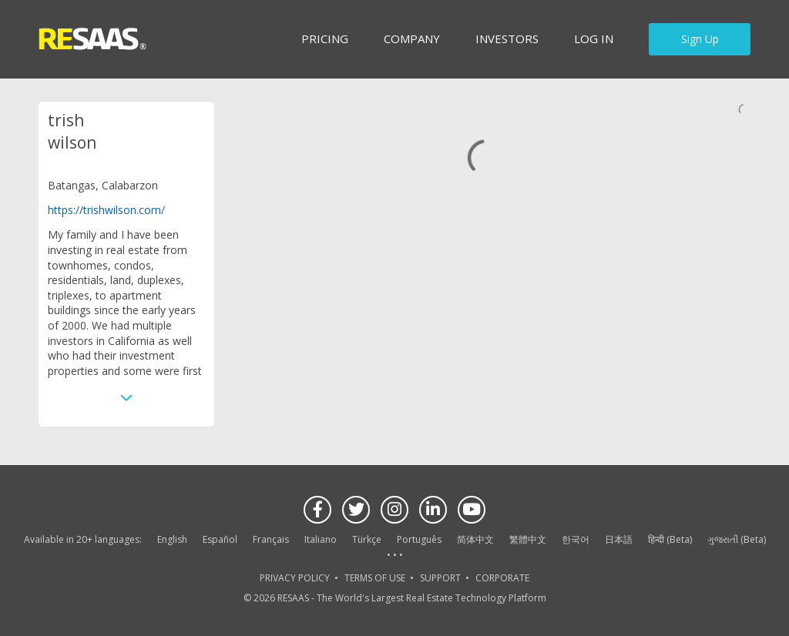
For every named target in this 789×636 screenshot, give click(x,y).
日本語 (619, 539)
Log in (593, 38)
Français (271, 539)
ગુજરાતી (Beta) (736, 539)
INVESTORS (507, 38)
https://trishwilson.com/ (106, 210)
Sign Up (700, 39)
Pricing (324, 38)
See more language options (394, 555)
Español (220, 539)
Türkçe (366, 539)
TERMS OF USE (374, 577)
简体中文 (475, 539)
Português (419, 539)
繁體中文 (527, 539)
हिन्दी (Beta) (670, 539)
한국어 (575, 539)
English (172, 539)
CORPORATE (502, 577)
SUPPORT (440, 577)
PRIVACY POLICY (295, 577)
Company (412, 38)
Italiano (320, 539)
